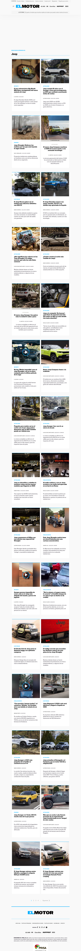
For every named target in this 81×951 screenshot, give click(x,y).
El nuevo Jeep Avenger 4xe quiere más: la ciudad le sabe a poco (26, 316)
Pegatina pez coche (63, 1)
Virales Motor (47, 480)
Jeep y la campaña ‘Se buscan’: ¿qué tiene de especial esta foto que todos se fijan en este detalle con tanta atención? (54, 315)
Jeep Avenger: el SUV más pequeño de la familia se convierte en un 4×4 (23, 761)
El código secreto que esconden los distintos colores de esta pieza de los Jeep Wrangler (54, 650)
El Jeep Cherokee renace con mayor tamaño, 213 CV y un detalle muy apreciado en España (54, 203)
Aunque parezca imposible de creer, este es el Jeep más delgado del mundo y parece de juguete (25, 594)
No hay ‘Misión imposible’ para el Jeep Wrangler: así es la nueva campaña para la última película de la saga (25, 372)
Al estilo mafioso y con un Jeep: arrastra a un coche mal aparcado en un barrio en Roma (55, 484)
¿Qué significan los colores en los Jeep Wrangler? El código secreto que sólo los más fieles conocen (26, 259)
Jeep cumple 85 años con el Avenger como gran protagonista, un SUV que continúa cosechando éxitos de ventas (55, 91)
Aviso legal (18, 923)
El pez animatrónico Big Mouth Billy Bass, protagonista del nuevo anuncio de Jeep (26, 90)
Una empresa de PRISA (40, 946)
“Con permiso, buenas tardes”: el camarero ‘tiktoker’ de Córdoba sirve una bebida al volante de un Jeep (25, 706)
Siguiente (46, 900)
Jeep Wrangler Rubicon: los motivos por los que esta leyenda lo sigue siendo (25, 146)
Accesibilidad (56, 923)
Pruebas (16, 142)
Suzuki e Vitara (20, 1)
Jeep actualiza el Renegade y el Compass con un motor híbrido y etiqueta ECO (54, 761)
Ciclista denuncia (30, 1)
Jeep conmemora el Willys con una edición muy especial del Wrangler (25, 539)
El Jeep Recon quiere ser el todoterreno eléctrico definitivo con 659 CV (25, 203)
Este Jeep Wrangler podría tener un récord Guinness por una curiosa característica (54, 539)
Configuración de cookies (37, 923)
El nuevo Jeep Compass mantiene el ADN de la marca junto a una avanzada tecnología (55, 148)
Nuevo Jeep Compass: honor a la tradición (54, 370)
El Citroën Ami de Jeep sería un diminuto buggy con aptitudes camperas (25, 650)
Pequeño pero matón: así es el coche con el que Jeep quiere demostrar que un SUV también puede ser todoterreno (25, 428)
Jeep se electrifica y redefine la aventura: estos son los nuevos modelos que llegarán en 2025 (25, 484)
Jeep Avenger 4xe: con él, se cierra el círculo (53, 427)
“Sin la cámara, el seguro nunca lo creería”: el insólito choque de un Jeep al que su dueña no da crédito (54, 594)
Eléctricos (17, 199)
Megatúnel (54, 1)
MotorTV (16, 86)
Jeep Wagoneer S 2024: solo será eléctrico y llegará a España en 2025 (55, 705)
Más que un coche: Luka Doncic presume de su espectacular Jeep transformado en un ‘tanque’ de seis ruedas (55, 817)
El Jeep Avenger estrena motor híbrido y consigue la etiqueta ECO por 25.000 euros (25, 873)
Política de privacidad (26, 923)
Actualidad (46, 86)
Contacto (62, 923)
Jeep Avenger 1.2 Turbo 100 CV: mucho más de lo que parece (25, 816)
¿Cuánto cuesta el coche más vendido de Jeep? (53, 257)
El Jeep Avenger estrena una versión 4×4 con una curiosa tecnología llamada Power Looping (53, 874)
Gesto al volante (39, 1)
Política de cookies (48, 923)
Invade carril (48, 1)
